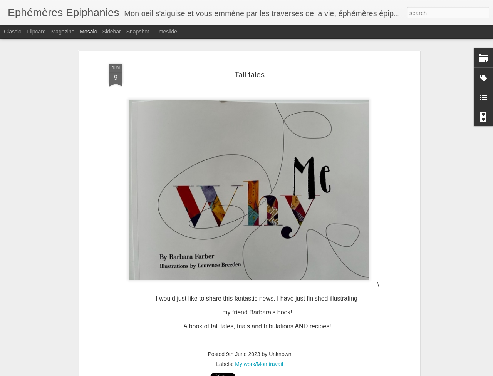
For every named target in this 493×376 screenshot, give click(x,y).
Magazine (63, 31)
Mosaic (88, 31)
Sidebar (111, 31)
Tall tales (250, 74)
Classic (12, 31)
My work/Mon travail (259, 364)
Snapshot (137, 31)
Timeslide (165, 31)
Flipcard (36, 31)
